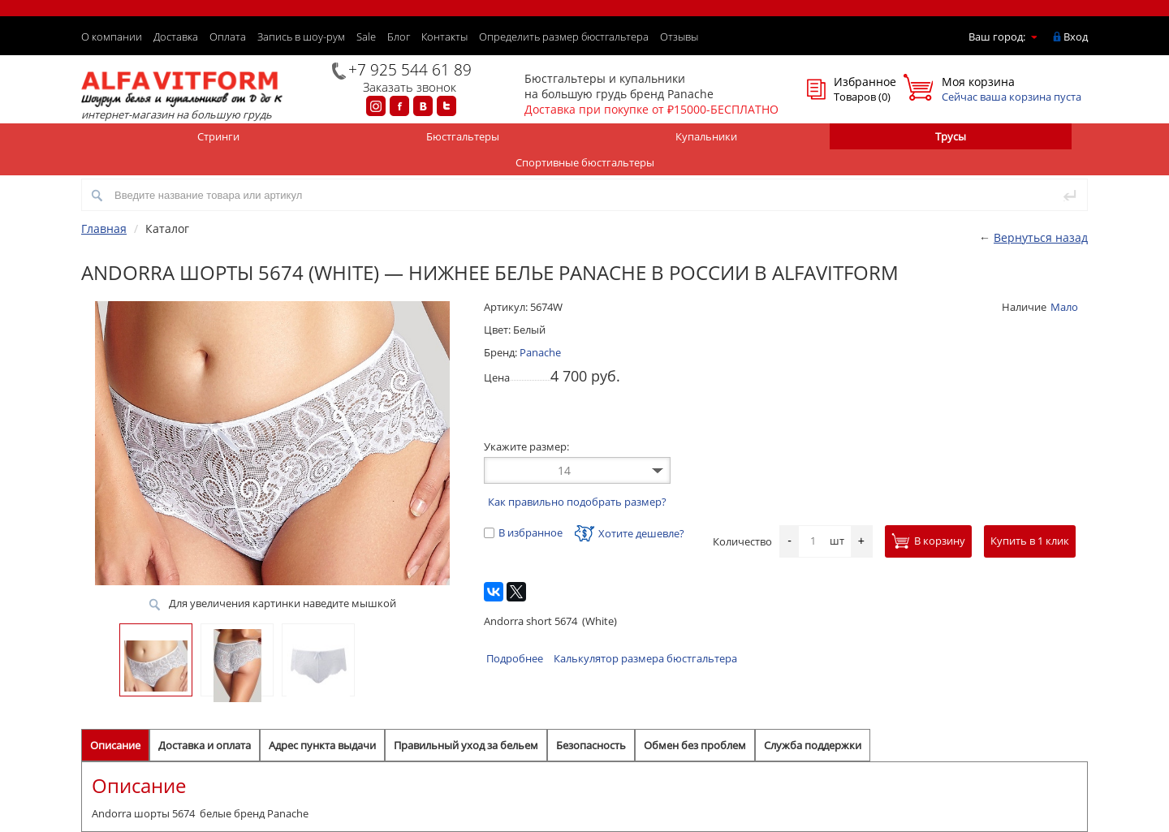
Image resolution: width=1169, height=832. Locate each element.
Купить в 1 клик (1029, 540)
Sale (366, 36)
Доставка (175, 36)
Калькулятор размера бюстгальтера (645, 658)
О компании (111, 36)
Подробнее (514, 658)
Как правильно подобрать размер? (577, 501)
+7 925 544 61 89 (410, 69)
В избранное (523, 532)
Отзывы (679, 36)
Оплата (227, 36)
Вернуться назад (1041, 237)
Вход (1075, 36)
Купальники (706, 136)
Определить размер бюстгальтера (564, 36)
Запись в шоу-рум (301, 36)
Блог (398, 36)
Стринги (218, 136)
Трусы (950, 136)
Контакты (444, 36)
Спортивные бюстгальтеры (584, 162)
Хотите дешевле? (629, 533)
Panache (540, 352)
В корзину (928, 540)
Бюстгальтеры (462, 136)
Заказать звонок (409, 87)
